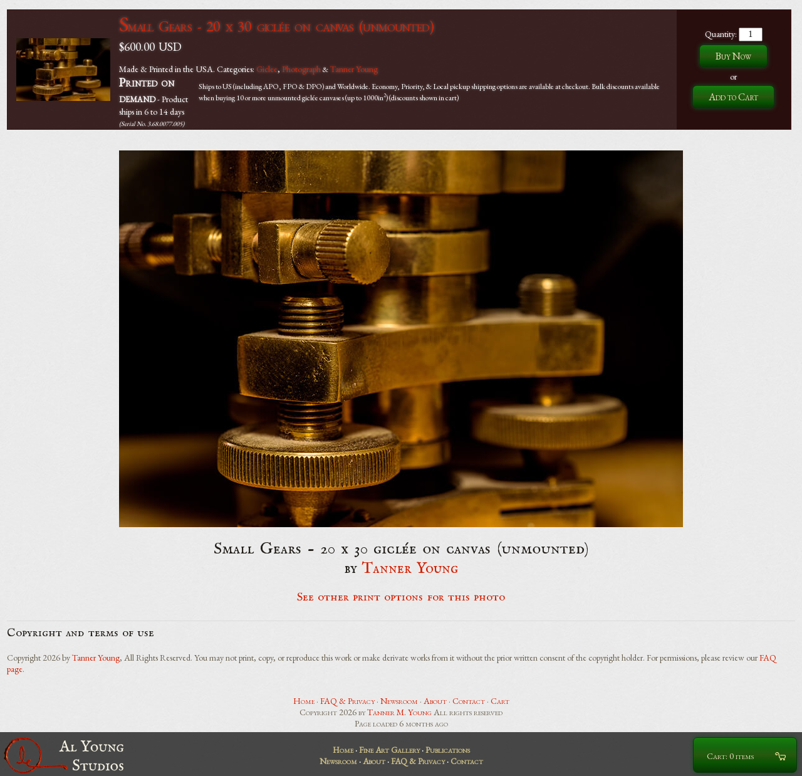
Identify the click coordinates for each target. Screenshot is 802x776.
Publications (447, 749)
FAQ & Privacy (347, 700)
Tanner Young (354, 69)
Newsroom (399, 700)
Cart (500, 700)
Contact (468, 700)
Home (304, 700)
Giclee (267, 69)
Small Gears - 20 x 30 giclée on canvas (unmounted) (276, 26)
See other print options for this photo (401, 597)
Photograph (301, 69)
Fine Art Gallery (389, 749)
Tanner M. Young (399, 712)
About (435, 700)
